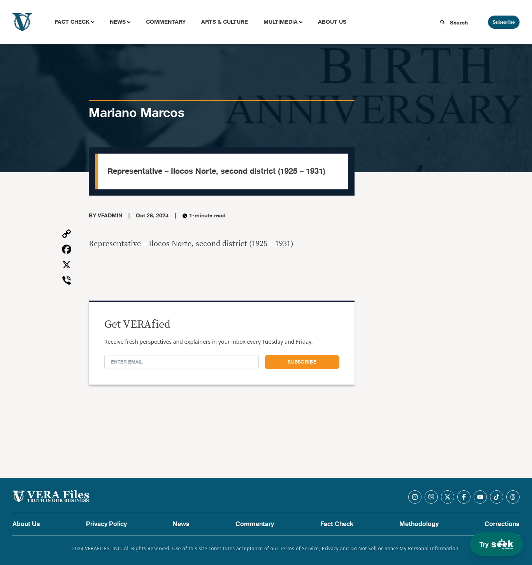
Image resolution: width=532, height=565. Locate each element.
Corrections (502, 524)
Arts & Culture (224, 21)
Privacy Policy (106, 524)
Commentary (166, 21)
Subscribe (504, 22)
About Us (332, 21)
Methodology (419, 524)
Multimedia (280, 21)
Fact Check (72, 21)
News (118, 21)
